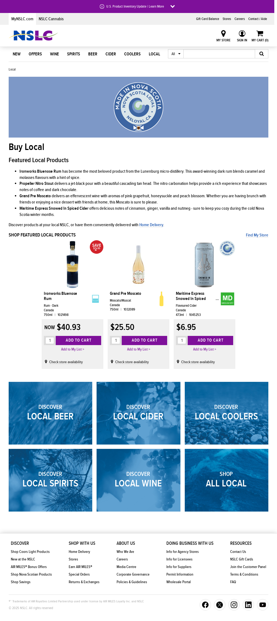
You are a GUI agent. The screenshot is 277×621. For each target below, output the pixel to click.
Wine (54, 54)
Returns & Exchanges (84, 582)
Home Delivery (151, 225)
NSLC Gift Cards (241, 559)
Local (154, 54)
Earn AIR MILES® (80, 567)
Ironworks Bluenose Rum (60, 296)
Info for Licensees (179, 559)
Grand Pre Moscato (125, 293)
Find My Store (257, 235)
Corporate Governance (133, 574)
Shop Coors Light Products (30, 551)
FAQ (233, 582)
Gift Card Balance (207, 19)
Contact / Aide (257, 19)
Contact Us (238, 551)
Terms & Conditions (244, 574)
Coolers (132, 54)
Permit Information (179, 574)
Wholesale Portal (178, 582)
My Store (223, 40)
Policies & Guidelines (132, 582)
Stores (227, 19)
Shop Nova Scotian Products (31, 574)
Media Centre (126, 567)
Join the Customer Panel (248, 567)
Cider (110, 54)
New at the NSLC (23, 559)
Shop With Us (82, 543)
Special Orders (79, 574)
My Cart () (260, 40)
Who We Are (125, 551)
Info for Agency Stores (182, 551)
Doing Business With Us (189, 543)
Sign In (242, 40)
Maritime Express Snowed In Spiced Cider (191, 296)
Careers (240, 19)
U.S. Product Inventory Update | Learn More (135, 6)
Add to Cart (78, 340)
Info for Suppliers (179, 567)
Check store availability (66, 362)
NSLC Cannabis (51, 19)
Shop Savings (21, 582)
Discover (20, 543)
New (17, 54)
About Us (126, 543)
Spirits (73, 54)
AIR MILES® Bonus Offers (29, 567)
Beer (92, 54)
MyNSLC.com (22, 19)
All (173, 54)
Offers (35, 54)
